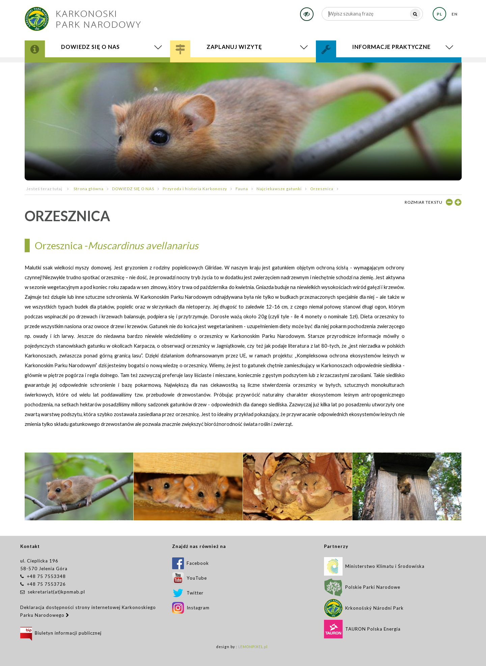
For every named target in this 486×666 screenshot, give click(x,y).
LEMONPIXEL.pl (253, 647)
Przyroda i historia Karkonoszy (195, 188)
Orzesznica (321, 188)
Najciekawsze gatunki (279, 188)
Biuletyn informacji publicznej (61, 633)
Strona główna (89, 188)
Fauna (242, 188)
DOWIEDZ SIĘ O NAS (133, 188)
